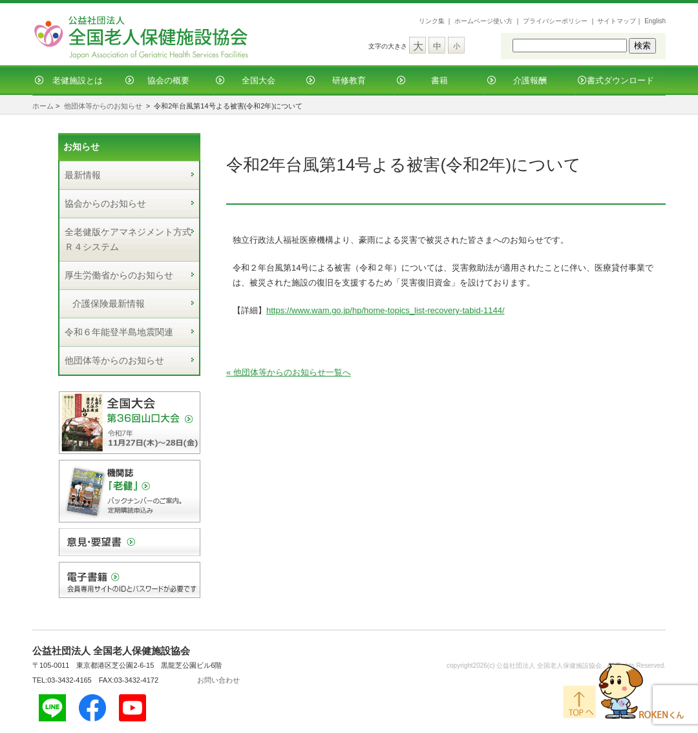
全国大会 (258, 80)
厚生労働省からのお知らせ (119, 275)
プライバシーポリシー (555, 21)
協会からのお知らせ (105, 203)
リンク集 (432, 21)
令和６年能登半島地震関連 (119, 332)
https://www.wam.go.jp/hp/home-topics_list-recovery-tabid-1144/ (385, 310)
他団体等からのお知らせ (103, 106)
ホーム (43, 106)
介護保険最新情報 (108, 303)
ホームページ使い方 (483, 21)
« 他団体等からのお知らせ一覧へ (288, 372)
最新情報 (83, 175)
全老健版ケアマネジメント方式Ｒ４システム (128, 239)
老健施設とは (77, 80)
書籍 (439, 80)
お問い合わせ (218, 680)
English (655, 21)
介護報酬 (530, 80)
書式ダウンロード (620, 80)
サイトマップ (616, 21)
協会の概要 (168, 80)
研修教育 (349, 80)
